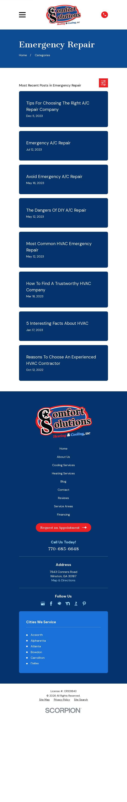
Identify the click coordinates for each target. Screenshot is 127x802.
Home (63, 449)
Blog (63, 481)
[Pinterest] (84, 603)
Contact (63, 490)
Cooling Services (63, 465)
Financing (63, 514)
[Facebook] (51, 603)
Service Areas (63, 506)
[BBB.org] (76, 603)
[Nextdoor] (68, 603)
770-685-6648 (63, 549)
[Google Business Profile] (43, 603)
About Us (63, 457)
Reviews (63, 498)
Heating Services (63, 473)
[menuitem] (44, 700)
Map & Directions (63, 580)
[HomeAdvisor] (59, 603)
